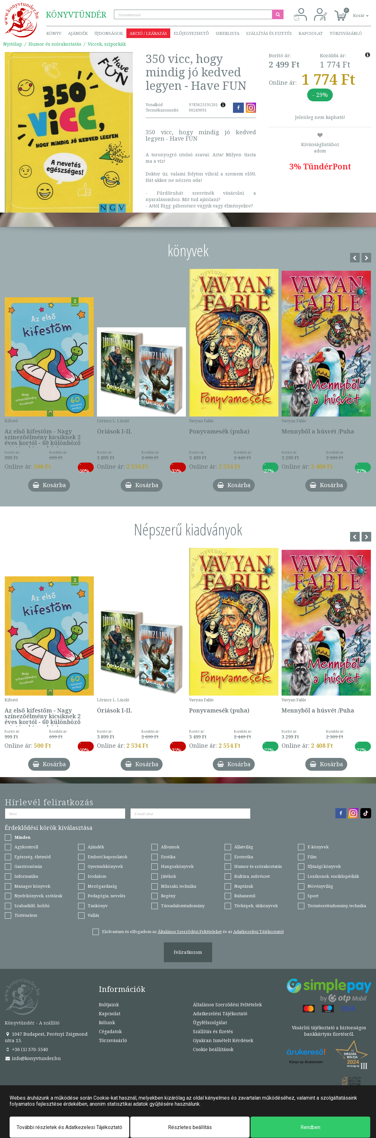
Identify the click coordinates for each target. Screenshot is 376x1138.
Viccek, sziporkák (107, 44)
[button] (353, 12)
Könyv (53, 33)
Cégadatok (110, 1031)
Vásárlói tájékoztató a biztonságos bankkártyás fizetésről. (329, 1031)
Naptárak (243, 886)
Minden (22, 837)
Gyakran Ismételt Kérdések (223, 1040)
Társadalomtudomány (182, 905)
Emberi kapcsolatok (107, 857)
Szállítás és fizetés (269, 33)
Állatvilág (243, 847)
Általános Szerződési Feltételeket (190, 931)
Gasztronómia (28, 866)
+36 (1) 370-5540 (26, 1049)
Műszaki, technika (178, 886)
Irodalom (97, 876)
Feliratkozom (188, 952)
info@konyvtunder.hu (33, 1058)
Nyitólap (12, 44)
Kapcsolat (311, 33)
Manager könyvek (32, 886)
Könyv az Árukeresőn (306, 1062)
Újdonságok (108, 33)
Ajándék (78, 33)
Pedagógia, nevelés (106, 896)
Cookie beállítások (213, 1049)
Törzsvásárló (346, 33)
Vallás (93, 915)
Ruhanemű (244, 896)
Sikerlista (227, 33)
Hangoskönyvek (177, 866)
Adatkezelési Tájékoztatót (258, 931)
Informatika (26, 876)
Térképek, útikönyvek (256, 905)
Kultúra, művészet (252, 876)
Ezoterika (243, 857)
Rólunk (107, 1022)
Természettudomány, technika (337, 905)
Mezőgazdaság (102, 886)
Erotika (168, 857)
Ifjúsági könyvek (324, 866)
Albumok (170, 847)
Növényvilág (320, 886)
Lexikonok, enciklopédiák (333, 876)
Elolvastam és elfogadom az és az (193, 931)
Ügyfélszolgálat (210, 1022)
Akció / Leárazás (148, 33)
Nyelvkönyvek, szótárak (38, 896)
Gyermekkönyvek (105, 866)
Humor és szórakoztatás (54, 44)
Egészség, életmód (32, 857)
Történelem (25, 915)
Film (312, 857)
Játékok (168, 876)
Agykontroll (26, 847)
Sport (313, 896)
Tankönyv (98, 905)
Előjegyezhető (191, 33)
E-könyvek (318, 847)
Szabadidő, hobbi (31, 905)
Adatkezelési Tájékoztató (220, 1013)
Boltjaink (109, 1005)
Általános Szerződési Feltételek (227, 1005)
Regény (168, 896)
